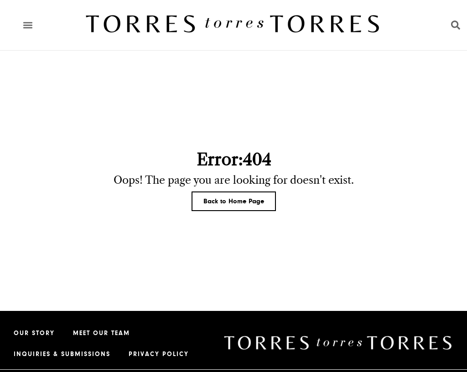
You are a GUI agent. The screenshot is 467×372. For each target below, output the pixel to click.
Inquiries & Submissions (62, 354)
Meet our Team (101, 333)
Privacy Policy (159, 354)
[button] (28, 25)
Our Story (34, 333)
